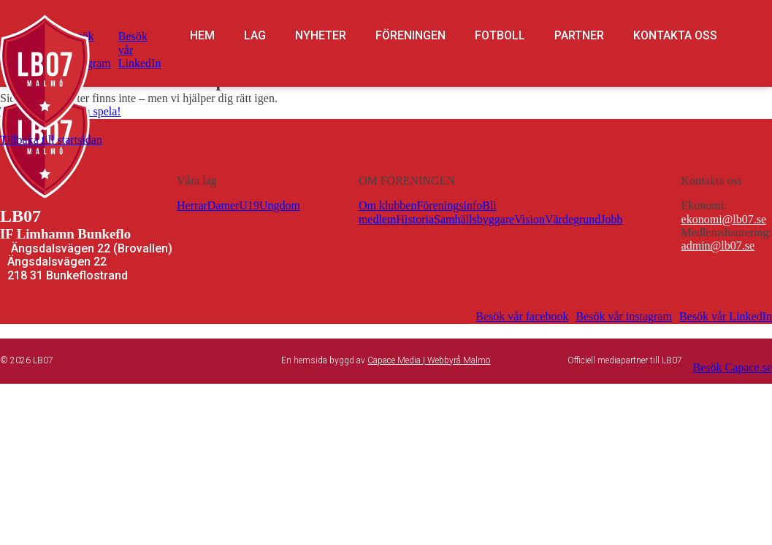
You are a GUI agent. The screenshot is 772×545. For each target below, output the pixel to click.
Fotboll (500, 35)
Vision (529, 219)
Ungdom (279, 205)
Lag (255, 35)
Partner (579, 35)
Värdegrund (572, 219)
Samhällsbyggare (474, 219)
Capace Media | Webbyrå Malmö (428, 360)
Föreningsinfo (449, 205)
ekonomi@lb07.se (724, 219)
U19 (249, 205)
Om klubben (388, 205)
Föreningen (410, 35)
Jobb (611, 219)
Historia (415, 219)
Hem (202, 35)
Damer (223, 205)
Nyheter (320, 35)
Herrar (192, 205)
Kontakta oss (675, 35)
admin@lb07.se (718, 245)
